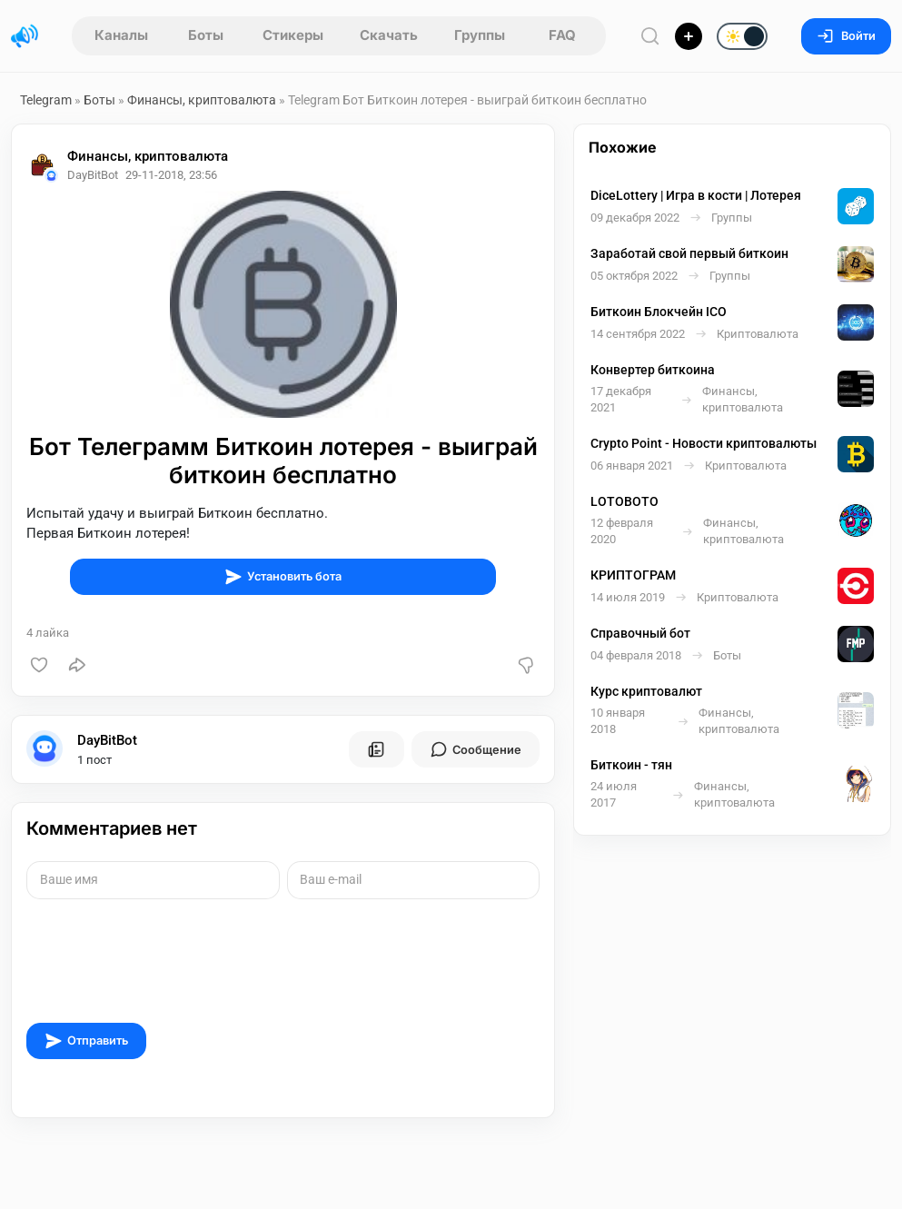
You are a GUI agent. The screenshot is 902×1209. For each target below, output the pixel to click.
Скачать (389, 35)
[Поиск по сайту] (650, 35)
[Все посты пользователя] (376, 749)
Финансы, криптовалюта (203, 100)
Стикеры (293, 35)
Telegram (46, 100)
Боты (205, 35)
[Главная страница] (24, 36)
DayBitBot (107, 740)
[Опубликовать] (688, 36)
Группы (479, 35)
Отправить (86, 1041)
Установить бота (283, 577)
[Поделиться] (77, 665)
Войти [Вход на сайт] (846, 36)
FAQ (562, 35)
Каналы (121, 35)
